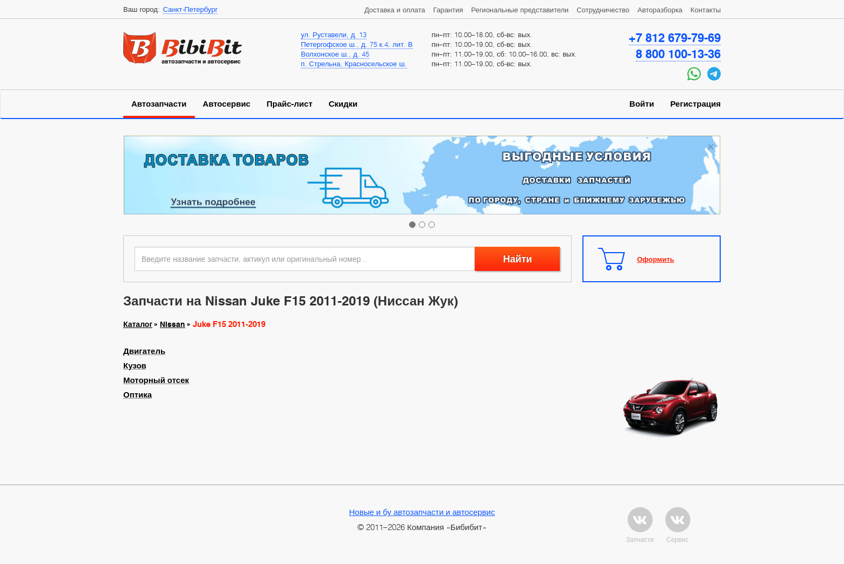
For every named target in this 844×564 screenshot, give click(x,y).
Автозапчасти (159, 104)
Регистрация (695, 104)
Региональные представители (519, 9)
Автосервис (227, 104)
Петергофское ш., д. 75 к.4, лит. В (357, 44)
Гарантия (448, 9)
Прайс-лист (289, 104)
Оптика (137, 395)
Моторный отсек (156, 380)
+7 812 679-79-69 (675, 38)
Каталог (137, 324)
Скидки (343, 104)
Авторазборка (660, 9)
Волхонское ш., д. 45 (335, 54)
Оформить (655, 259)
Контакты (706, 9)
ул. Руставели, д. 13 (334, 34)
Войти (641, 104)
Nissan (172, 324)
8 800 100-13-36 (678, 54)
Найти (517, 258)
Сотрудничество (602, 9)
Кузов (134, 366)
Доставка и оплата (394, 9)
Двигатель (144, 351)
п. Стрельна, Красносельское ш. (354, 63)
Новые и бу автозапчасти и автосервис (422, 512)
